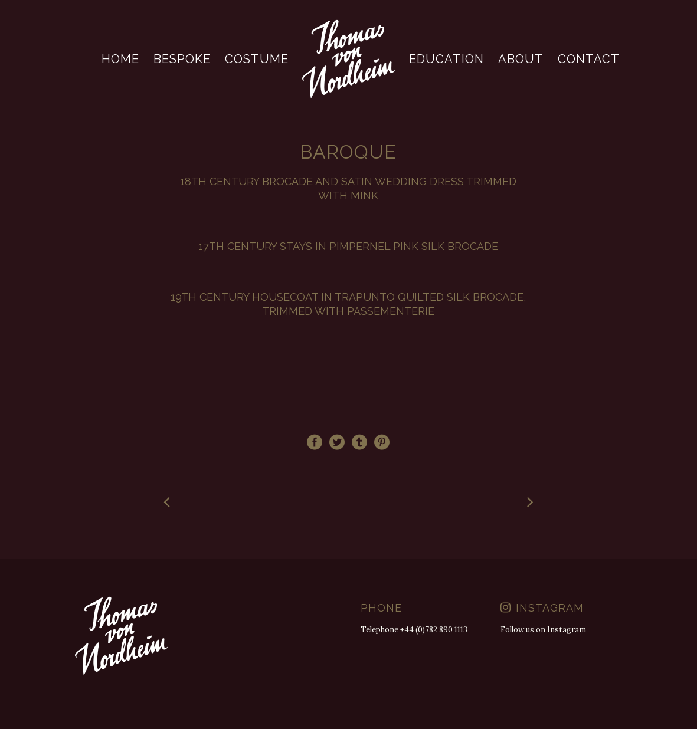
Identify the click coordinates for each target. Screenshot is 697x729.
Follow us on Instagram (543, 630)
